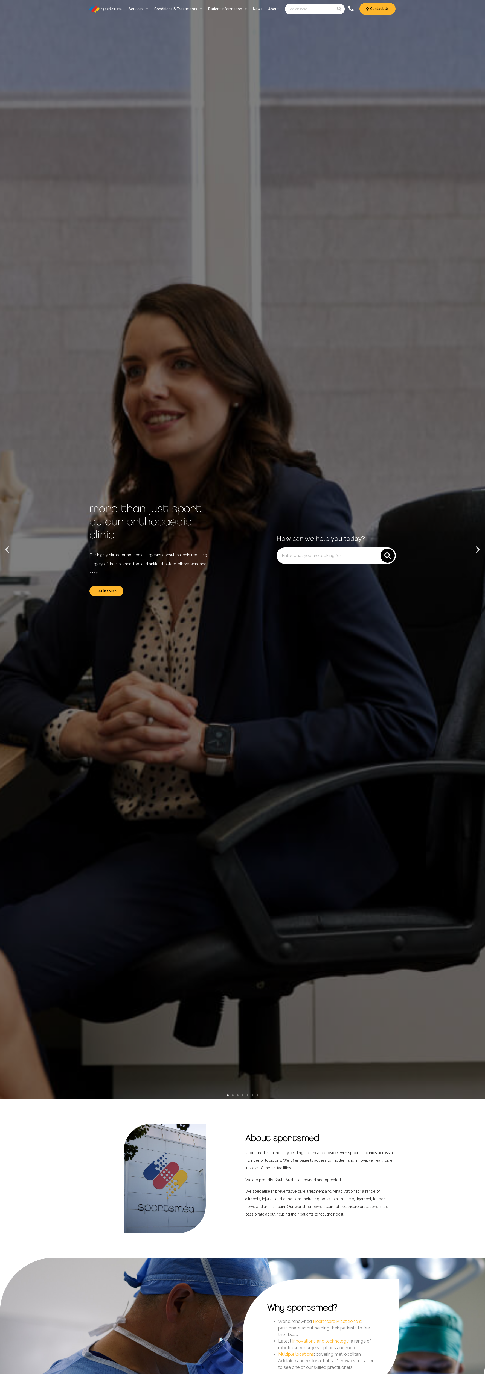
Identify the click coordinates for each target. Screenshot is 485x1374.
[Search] (339, 9)
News (258, 9)
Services (139, 9)
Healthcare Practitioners (337, 1321)
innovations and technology (320, 1341)
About (273, 9)
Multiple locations (296, 1354)
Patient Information (228, 9)
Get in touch (106, 591)
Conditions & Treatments (178, 9)
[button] (7, 549)
